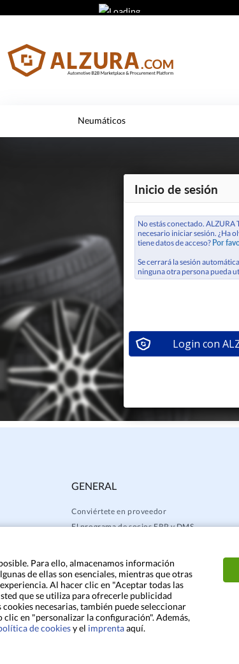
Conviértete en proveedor (118, 511)
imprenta (106, 628)
